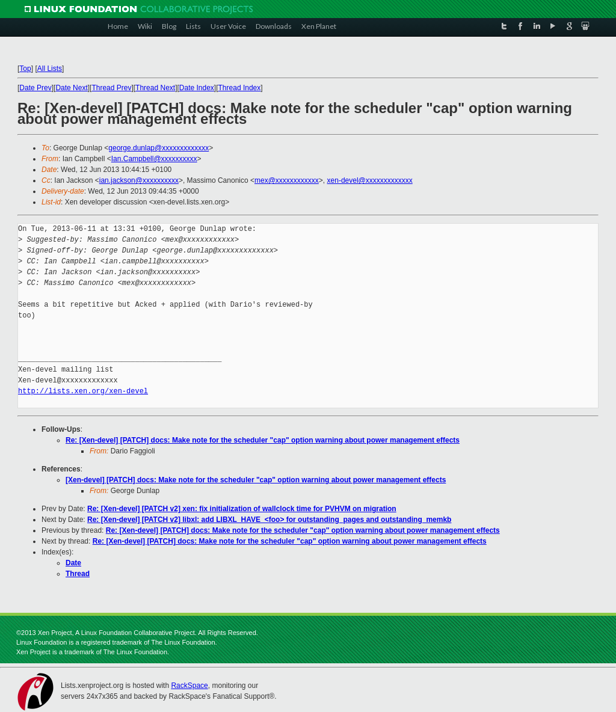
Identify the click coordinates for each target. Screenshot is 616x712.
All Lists (49, 68)
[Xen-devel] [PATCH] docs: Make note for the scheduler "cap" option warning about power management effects (256, 480)
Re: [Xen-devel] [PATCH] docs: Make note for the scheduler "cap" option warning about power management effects (263, 440)
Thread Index (239, 88)
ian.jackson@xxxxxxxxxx (139, 180)
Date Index (196, 88)
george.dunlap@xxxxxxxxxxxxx (158, 148)
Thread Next (155, 88)
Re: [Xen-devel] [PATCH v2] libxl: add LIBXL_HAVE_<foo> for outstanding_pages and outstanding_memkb (269, 519)
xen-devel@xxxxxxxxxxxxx (370, 180)
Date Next (71, 88)
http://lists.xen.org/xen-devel (83, 391)
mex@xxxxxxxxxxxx (286, 180)
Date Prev (35, 88)
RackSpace (189, 685)
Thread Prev (111, 88)
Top (25, 68)
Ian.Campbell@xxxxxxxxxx (154, 159)
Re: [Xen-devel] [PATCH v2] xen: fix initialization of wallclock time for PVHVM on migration (241, 509)
